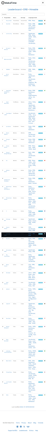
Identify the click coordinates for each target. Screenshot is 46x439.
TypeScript (31, 33)
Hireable (33, 9)
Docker (35, 183)
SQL (29, 276)
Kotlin (30, 103)
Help (36, 430)
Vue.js (34, 191)
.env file (31, 310)
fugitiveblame (32, 95)
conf (33, 341)
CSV (29, 264)
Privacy (23, 423)
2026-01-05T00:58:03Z (27, 407)
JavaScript (31, 27)
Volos (7, 394)
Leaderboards (23, 430)
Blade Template (32, 364)
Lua (29, 163)
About (30, 423)
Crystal (30, 333)
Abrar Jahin (8, 360)
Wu (6, 160)
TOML (33, 85)
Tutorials (40, 423)
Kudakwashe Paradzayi (7, 180)
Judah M (8, 303)
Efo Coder (8, 272)
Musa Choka (9, 20)
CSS (29, 25)
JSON (30, 36)
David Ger (8, 23)
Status (31, 430)
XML (34, 120)
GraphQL (31, 259)
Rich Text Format (31, 122)
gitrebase (31, 243)
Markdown (31, 28)
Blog (34, 423)
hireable (40, 20)
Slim (29, 53)
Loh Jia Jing (9, 33)
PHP (29, 172)
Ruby (33, 20)
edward (7, 289)
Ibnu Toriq (8, 318)
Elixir (33, 58)
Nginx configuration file (32, 298)
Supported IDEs (12, 430)
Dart (29, 152)
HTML (30, 51)
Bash (34, 149)
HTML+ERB (31, 212)
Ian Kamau (8, 126)
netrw (30, 97)
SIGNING (8, 69)
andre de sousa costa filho (8, 352)
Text (29, 30)
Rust (29, 108)
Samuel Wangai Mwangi (7, 153)
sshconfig (31, 241)
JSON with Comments (31, 355)
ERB (25, 9)
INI (29, 167)
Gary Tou (8, 238)
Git (34, 97)
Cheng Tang (9, 372)
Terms (18, 423)
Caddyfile (31, 41)
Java (29, 102)
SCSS (30, 347)
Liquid (30, 375)
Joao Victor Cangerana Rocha (7, 92)
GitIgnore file (32, 82)
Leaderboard (14, 9)
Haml (34, 398)
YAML (33, 25)
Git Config (31, 333)
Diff (34, 141)
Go (29, 189)
